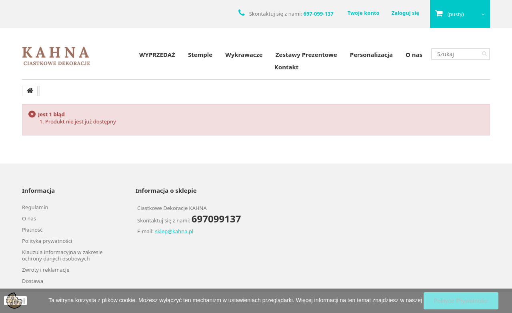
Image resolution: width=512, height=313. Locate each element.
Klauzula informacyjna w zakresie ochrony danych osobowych (62, 255)
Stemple (200, 54)
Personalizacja (371, 54)
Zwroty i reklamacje (45, 270)
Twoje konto (364, 12)
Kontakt (286, 67)
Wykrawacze (244, 54)
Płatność (32, 229)
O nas (414, 54)
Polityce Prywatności (461, 300)
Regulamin (35, 207)
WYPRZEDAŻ (157, 54)
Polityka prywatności (47, 241)
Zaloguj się (405, 12)
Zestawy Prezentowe (306, 54)
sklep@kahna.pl (174, 231)
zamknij (15, 300)
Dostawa (32, 281)
